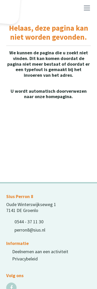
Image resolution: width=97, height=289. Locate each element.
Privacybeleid (25, 259)
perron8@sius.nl (29, 230)
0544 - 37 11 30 (28, 222)
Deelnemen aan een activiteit (40, 251)
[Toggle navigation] (87, 8)
